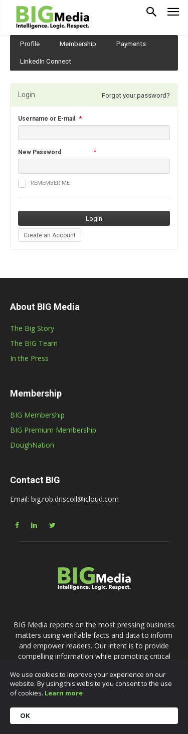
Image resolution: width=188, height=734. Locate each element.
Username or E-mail (46, 118)
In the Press (29, 358)
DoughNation (32, 445)
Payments (131, 44)
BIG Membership (37, 415)
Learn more (64, 692)
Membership (78, 44)
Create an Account (50, 235)
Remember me (44, 184)
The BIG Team (34, 343)
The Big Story (32, 328)
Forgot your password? (136, 95)
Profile (30, 44)
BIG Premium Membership (53, 430)
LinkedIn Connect (45, 61)
